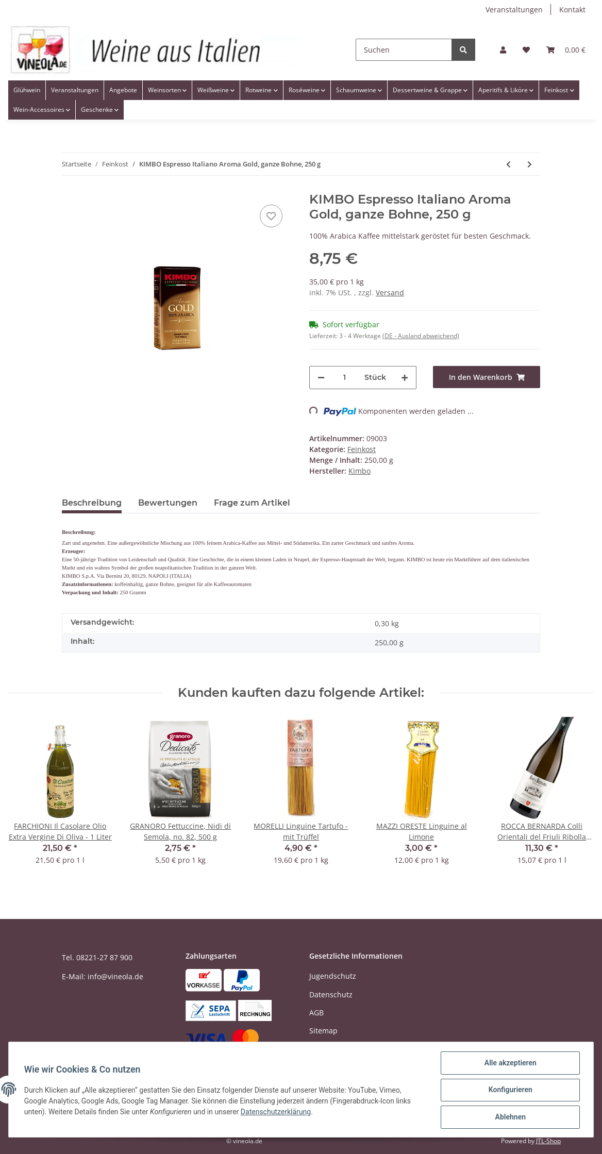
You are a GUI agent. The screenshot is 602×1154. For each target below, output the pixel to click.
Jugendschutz (332, 976)
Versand (390, 292)
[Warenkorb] (566, 50)
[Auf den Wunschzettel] (271, 216)
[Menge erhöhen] (404, 377)
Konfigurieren (509, 1090)
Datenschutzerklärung (277, 1112)
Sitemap (323, 1030)
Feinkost (361, 449)
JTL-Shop (548, 1140)
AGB (316, 1012)
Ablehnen (509, 1117)
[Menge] (344, 377)
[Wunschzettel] (526, 50)
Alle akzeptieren (509, 1064)
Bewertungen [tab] (167, 503)
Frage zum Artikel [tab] (252, 503)
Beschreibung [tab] (92, 503)
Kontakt (572, 9)
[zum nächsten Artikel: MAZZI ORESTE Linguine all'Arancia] (529, 164)
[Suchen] (404, 50)
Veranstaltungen (514, 9)
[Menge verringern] (321, 377)
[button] (503, 50)
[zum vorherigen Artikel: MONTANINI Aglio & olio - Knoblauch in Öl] (508, 164)
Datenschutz (331, 994)
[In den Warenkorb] (486, 377)
